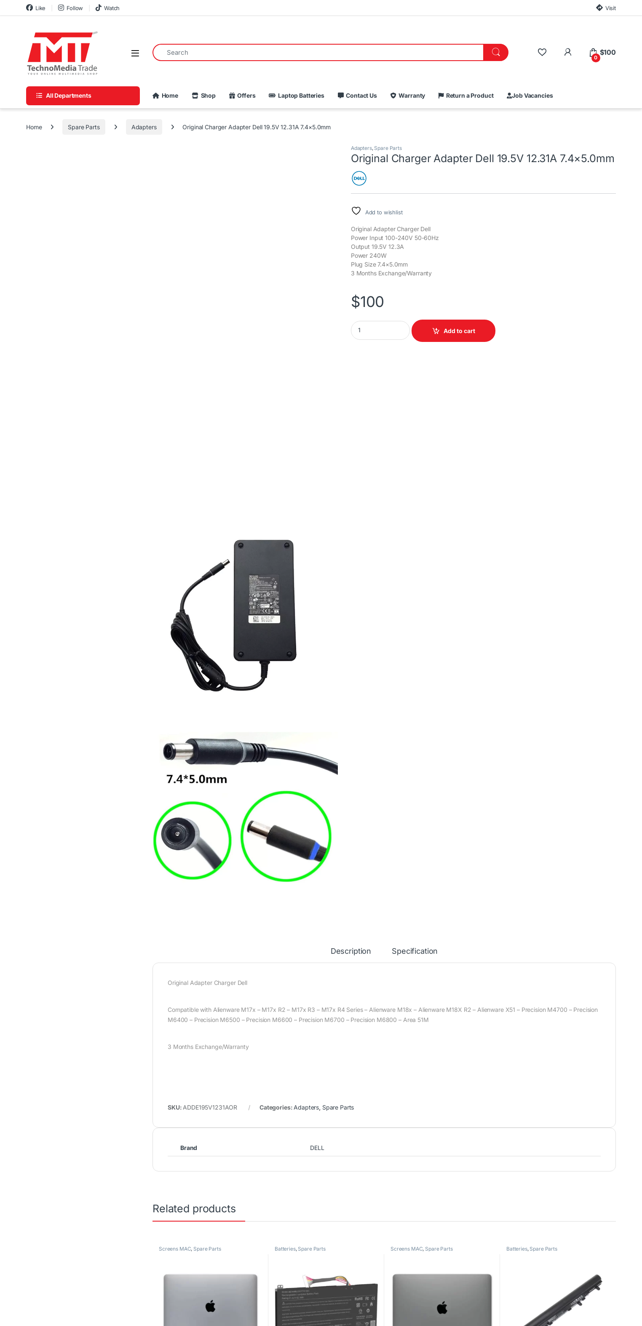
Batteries (285, 1249)
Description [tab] (351, 951)
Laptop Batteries (300, 96)
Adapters (144, 127)
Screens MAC (175, 1249)
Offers (245, 96)
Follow (70, 7)
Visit (606, 7)
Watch (108, 7)
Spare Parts (83, 127)
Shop (207, 96)
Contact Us (360, 96)
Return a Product (468, 96)
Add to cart (459, 330)
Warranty (410, 96)
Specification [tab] (415, 951)
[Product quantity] (380, 330)
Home (168, 96)
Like (35, 7)
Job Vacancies (532, 96)
